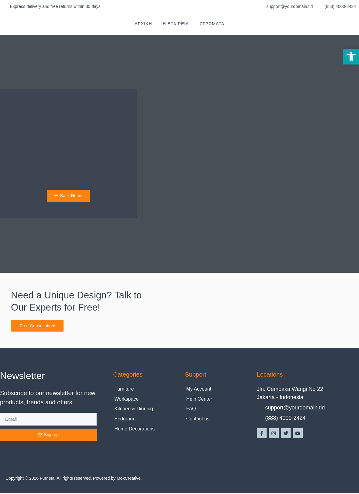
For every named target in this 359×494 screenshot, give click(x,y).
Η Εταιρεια (176, 23)
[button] (351, 56)
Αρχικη (143, 23)
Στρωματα (211, 23)
